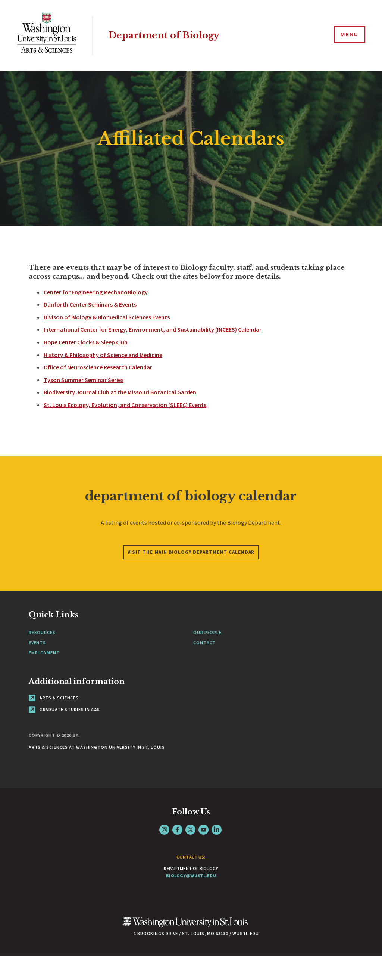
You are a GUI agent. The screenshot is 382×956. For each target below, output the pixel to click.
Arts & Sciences (54, 698)
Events (37, 642)
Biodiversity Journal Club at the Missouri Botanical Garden (120, 392)
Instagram (164, 830)
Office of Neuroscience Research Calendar (98, 367)
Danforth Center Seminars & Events (90, 304)
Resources (42, 632)
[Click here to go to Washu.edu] (185, 926)
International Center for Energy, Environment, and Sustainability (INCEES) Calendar (153, 329)
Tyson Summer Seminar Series (83, 380)
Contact (204, 642)
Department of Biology (167, 35)
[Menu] (348, 35)
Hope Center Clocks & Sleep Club (86, 342)
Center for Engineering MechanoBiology (96, 292)
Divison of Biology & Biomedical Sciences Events (107, 317)
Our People (207, 632)
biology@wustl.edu (191, 875)
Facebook (177, 830)
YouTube (203, 830)
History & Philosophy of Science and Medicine (103, 354)
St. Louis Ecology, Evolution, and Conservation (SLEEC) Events (125, 405)
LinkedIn (216, 830)
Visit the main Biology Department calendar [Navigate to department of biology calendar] (191, 552)
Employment (44, 652)
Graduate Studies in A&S (64, 709)
